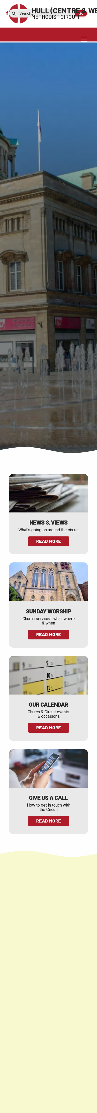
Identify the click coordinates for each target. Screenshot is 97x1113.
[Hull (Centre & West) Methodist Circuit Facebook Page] (7, 12)
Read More (48, 541)
